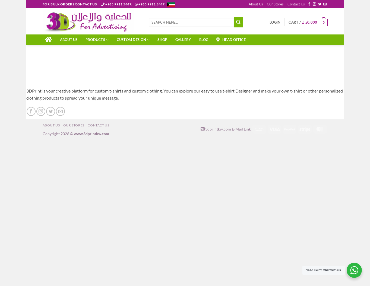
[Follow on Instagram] (314, 4)
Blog (203, 39)
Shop (162, 39)
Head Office (231, 39)
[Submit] (238, 22)
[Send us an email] (325, 4)
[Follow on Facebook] (309, 4)
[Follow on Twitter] (319, 4)
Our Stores (275, 4)
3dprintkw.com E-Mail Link (226, 129)
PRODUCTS (97, 39)
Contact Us (296, 4)
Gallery (183, 39)
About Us (256, 4)
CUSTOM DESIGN (133, 39)
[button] (275, 22)
